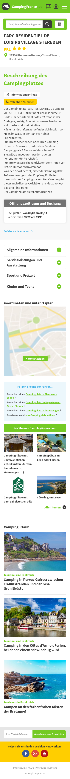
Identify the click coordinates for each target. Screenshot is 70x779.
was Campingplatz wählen (40, 415)
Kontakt (52, 768)
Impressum (19, 768)
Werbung (41, 768)
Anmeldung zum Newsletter (49, 734)
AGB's (31, 768)
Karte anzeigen (35, 358)
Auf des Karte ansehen (18, 231)
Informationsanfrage (21, 94)
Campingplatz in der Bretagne (43, 410)
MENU (64, 6)
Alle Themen (55, 507)
